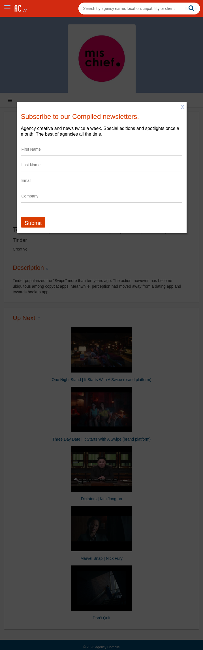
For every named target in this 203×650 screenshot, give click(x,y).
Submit (33, 223)
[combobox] (139, 8)
